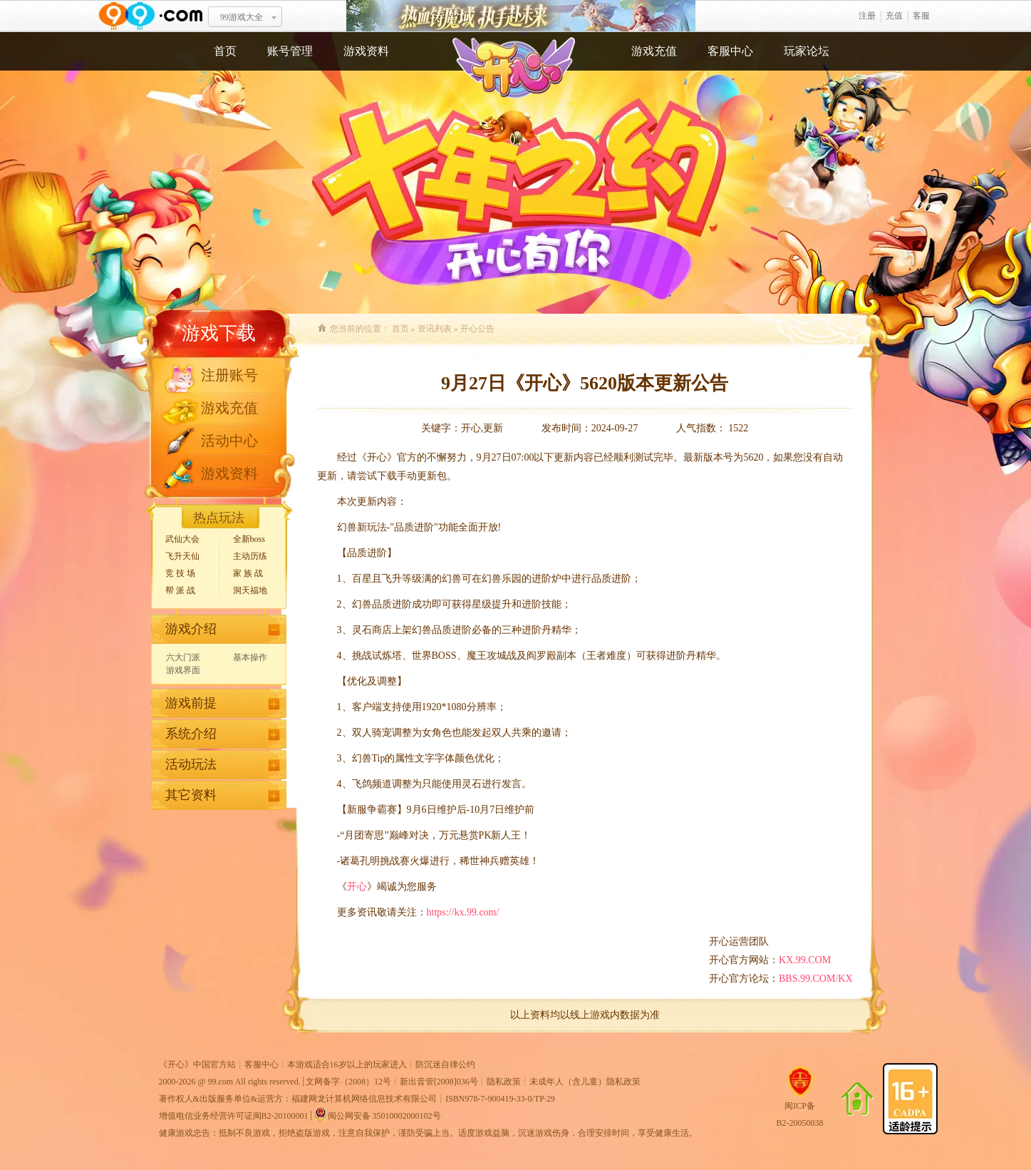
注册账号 (229, 375)
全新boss (249, 539)
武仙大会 (182, 539)
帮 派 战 (180, 590)
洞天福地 (250, 590)
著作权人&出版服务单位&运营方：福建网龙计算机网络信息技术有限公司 (298, 1099)
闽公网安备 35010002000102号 (377, 1114)
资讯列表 (435, 329)
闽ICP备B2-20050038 (800, 1108)
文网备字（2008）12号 (348, 1082)
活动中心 (229, 440)
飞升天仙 (182, 556)
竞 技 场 (180, 573)
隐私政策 (504, 1082)
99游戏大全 (241, 17)
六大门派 (183, 657)
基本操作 (250, 657)
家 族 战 (248, 573)
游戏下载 (219, 333)
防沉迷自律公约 (445, 1064)
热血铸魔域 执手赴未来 (520, 16)
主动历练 (250, 556)
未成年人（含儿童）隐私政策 (585, 1082)
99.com (221, 1082)
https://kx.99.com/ (463, 912)
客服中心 (730, 51)
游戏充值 (654, 51)
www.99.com (150, 16)
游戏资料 (366, 51)
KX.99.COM (805, 960)
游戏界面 (183, 670)
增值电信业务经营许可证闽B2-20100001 (234, 1116)
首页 (225, 51)
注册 (867, 16)
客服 (921, 16)
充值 (894, 16)
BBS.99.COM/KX (815, 978)
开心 (357, 886)
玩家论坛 (806, 51)
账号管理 (290, 51)
